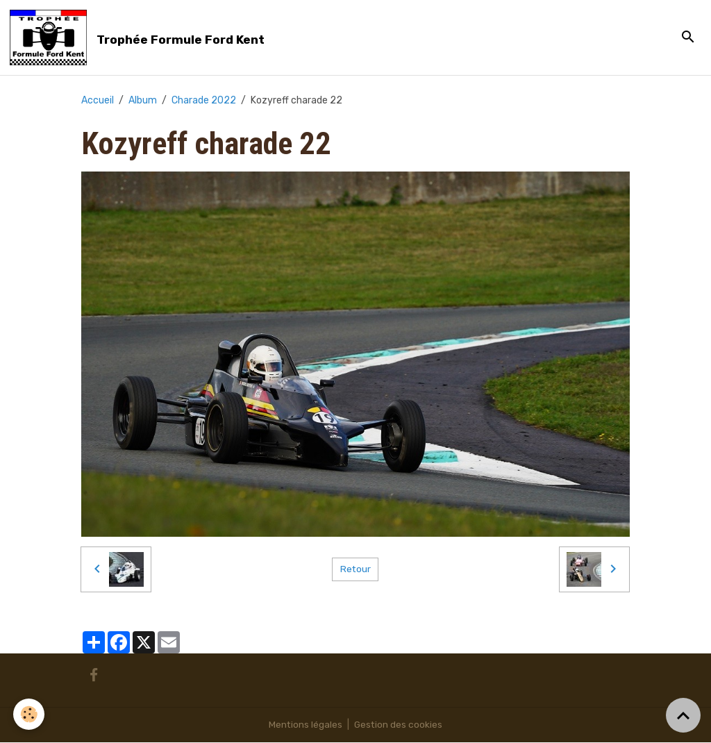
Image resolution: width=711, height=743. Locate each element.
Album (142, 100)
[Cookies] (29, 714)
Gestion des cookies (399, 725)
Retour (355, 570)
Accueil (97, 100)
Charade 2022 (204, 100)
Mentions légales (305, 725)
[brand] (140, 37)
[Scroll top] (683, 715)
